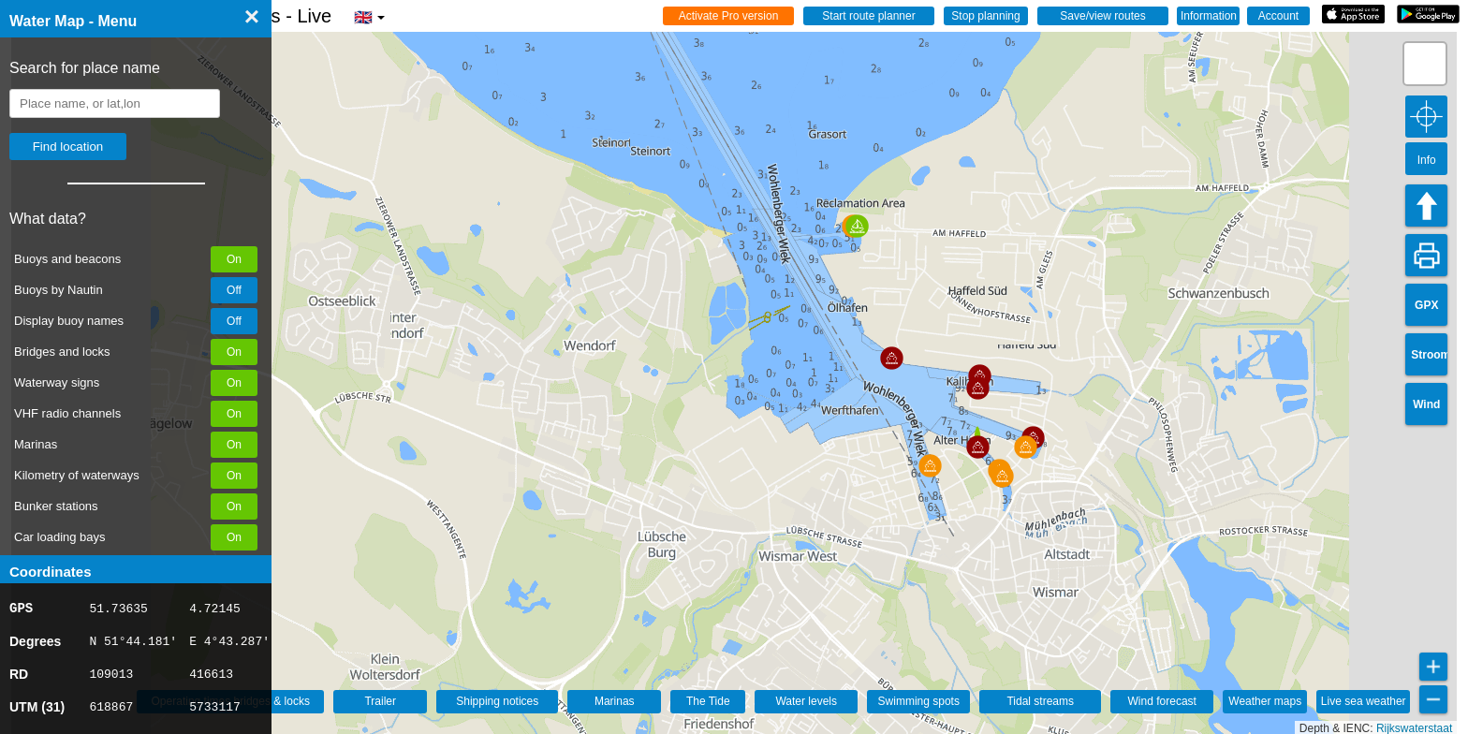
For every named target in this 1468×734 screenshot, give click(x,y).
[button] (930, 465)
